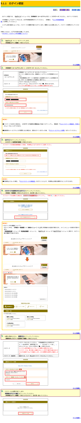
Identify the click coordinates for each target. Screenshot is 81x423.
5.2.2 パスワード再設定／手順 (70, 124)
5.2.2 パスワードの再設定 (27, 181)
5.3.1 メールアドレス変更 (56, 130)
